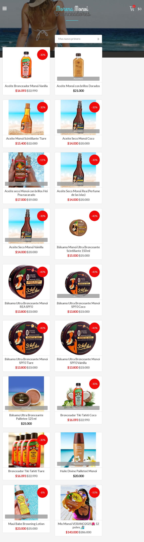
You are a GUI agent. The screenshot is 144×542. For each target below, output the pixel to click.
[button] (120, 31)
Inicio (5, 521)
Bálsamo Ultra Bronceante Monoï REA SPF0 (120, 202)
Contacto (7, 530)
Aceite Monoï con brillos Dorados (72, 83)
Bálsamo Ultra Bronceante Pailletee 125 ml (24, 324)
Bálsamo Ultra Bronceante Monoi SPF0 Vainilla (120, 265)
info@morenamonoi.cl (87, 475)
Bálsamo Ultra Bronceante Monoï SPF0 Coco (24, 265)
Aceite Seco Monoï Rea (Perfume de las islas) (120, 142)
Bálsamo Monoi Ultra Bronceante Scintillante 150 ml (72, 203)
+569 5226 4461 (84, 479)
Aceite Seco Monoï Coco (24, 141)
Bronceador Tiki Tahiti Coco (72, 323)
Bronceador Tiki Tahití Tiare (120, 323)
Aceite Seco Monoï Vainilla (24, 200)
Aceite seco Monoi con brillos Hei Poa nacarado (72, 142)
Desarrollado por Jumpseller (100, 538)
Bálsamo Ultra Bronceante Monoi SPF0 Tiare (72, 265)
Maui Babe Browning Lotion (72, 382)
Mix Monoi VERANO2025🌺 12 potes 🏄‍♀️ (120, 384)
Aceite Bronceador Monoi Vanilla (24, 83)
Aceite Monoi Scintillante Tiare (120, 83)
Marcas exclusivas (12, 525)
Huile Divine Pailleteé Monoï (23, 382)
